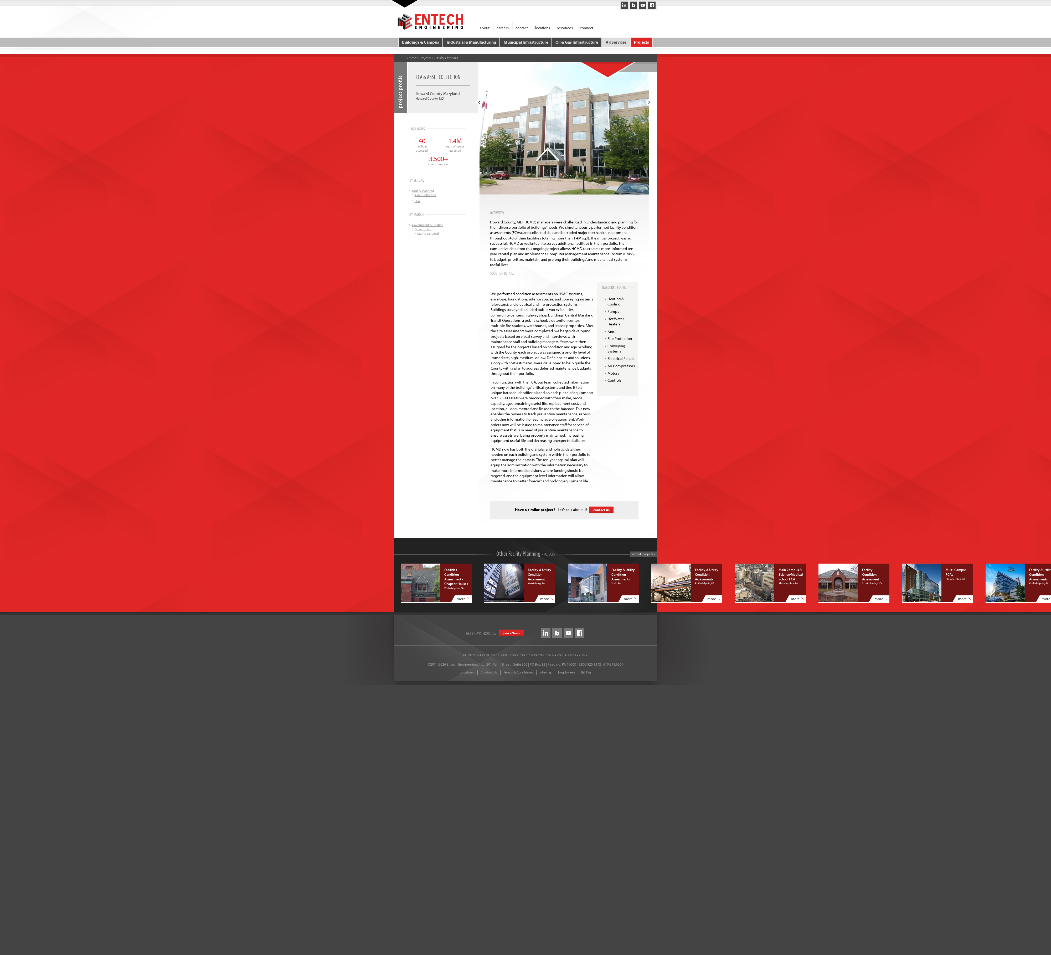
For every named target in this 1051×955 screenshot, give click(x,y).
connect (586, 27)
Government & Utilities (427, 225)
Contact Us (489, 672)
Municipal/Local (428, 233)
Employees (566, 672)
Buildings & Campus (420, 42)
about (485, 27)
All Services (616, 42)
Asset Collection (425, 195)
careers (503, 27)
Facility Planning (446, 57)
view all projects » (643, 554)
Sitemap (545, 672)
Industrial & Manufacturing (471, 42)
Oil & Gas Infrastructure (576, 42)
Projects (641, 42)
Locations (467, 672)
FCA (417, 201)
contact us (601, 509)
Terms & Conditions (518, 672)
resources (565, 27)
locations (542, 27)
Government (423, 229)
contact (522, 27)
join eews (511, 633)
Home (411, 57)
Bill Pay (586, 672)
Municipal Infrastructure (526, 42)
